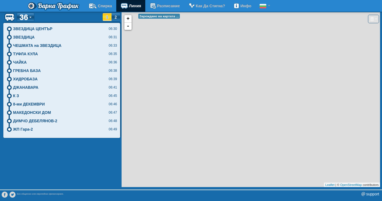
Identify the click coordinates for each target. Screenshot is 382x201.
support (372, 194)
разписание (164, 6)
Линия (130, 6)
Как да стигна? (206, 6)
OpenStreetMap (351, 184)
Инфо (242, 6)
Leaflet (330, 184)
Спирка (100, 6)
